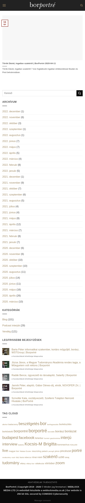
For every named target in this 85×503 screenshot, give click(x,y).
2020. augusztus (11, 272)
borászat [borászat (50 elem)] (70, 431)
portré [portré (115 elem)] (77, 450)
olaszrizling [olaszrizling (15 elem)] (36, 451)
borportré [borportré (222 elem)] (38, 430)
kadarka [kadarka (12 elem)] (21, 445)
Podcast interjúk (11, 325)
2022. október (9, 123)
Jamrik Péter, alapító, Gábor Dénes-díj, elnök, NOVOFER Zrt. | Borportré (46, 387)
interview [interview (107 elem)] (9, 444)
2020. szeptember (12, 266)
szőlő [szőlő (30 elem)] (61, 457)
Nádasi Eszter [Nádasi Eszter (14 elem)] (25, 451)
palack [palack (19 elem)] (45, 451)
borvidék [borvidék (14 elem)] (51, 432)
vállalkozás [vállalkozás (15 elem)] (39, 463)
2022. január (9, 171)
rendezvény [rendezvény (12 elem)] (6, 457)
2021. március (10, 230)
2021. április (9, 224)
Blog (4, 319)
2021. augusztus (11, 200)
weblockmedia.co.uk (53, 490)
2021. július (8, 206)
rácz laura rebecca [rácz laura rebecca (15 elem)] (23, 457)
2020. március (10, 301)
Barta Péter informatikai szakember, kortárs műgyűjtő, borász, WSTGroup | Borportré (45, 351)
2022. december (11, 111)
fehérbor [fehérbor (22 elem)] (39, 438)
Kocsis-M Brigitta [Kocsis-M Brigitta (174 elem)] (41, 444)
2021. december (11, 176)
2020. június (9, 283)
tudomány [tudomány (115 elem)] (10, 463)
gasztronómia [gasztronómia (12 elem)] (55, 438)
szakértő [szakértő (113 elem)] (50, 456)
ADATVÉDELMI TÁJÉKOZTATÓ (42, 482)
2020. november (11, 254)
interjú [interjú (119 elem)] (66, 437)
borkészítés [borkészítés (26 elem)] (65, 424)
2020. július (8, 277)
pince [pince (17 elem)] (57, 451)
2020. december (11, 248)
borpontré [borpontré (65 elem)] (21, 431)
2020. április (9, 295)
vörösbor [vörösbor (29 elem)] (50, 463)
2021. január (9, 242)
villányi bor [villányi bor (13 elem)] (30, 463)
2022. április (9, 153)
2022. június (9, 141)
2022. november (11, 117)
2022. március (10, 159)
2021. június (9, 212)
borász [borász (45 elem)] (59, 431)
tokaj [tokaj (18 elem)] (67, 457)
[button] (4, 5)
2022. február (9, 165)
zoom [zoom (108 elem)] (60, 463)
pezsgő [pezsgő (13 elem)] (51, 451)
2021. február (9, 236)
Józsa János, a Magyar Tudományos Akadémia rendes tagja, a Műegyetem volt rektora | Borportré (46, 364)
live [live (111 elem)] (5, 450)
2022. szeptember (12, 129)
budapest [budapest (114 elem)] (10, 437)
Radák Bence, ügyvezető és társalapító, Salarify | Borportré (44, 375)
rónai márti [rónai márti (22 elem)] (37, 457)
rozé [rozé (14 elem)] (13, 457)
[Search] (81, 5)
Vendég (6, 331)
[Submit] (79, 93)
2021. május (9, 218)
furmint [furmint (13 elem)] (46, 438)
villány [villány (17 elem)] (23, 463)
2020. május (9, 289)
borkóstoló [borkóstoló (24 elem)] (7, 431)
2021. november (11, 182)
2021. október (9, 188)
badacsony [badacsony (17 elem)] (13, 424)
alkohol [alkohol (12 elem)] (5, 424)
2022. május (9, 147)
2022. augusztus (11, 135)
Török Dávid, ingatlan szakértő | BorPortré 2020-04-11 (29, 63)
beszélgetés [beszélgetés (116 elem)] (29, 424)
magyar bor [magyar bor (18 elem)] (14, 451)
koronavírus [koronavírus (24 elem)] (63, 444)
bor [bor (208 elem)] (43, 423)
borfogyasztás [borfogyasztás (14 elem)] (53, 424)
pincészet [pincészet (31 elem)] (65, 451)
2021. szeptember (12, 194)
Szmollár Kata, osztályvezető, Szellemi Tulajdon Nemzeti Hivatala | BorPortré (43, 399)
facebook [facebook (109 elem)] (26, 438)
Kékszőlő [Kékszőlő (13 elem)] (73, 445)
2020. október (9, 260)
